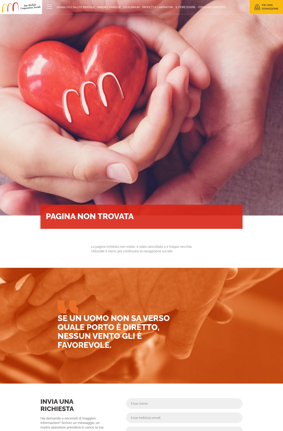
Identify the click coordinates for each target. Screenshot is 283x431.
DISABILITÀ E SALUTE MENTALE (76, 7)
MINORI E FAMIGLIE (109, 7)
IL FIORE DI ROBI (185, 7)
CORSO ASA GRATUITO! (212, 7)
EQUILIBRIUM (131, 7)
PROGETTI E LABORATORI (157, 7)
